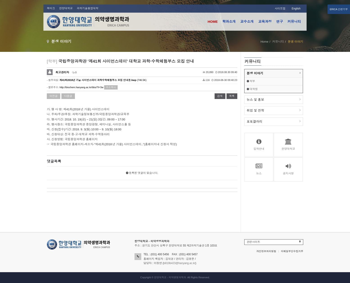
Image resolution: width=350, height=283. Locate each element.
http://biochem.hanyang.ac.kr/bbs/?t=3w (81, 87)
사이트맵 (280, 8)
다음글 (68, 96)
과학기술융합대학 (87, 8)
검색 (220, 96)
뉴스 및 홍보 (255, 99)
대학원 (252, 89)
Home (264, 41)
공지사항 (288, 169)
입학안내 (259, 144)
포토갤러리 (254, 121)
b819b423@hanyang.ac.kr (179, 263)
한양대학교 (66, 8)
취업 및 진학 (255, 110)
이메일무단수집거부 (292, 251)
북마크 (51, 8)
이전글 (53, 96)
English (296, 8)
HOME (213, 21)
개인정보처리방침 (266, 251)
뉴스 (259, 169)
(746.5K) (103, 80)
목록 (232, 96)
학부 (251, 81)
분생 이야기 (255, 73)
